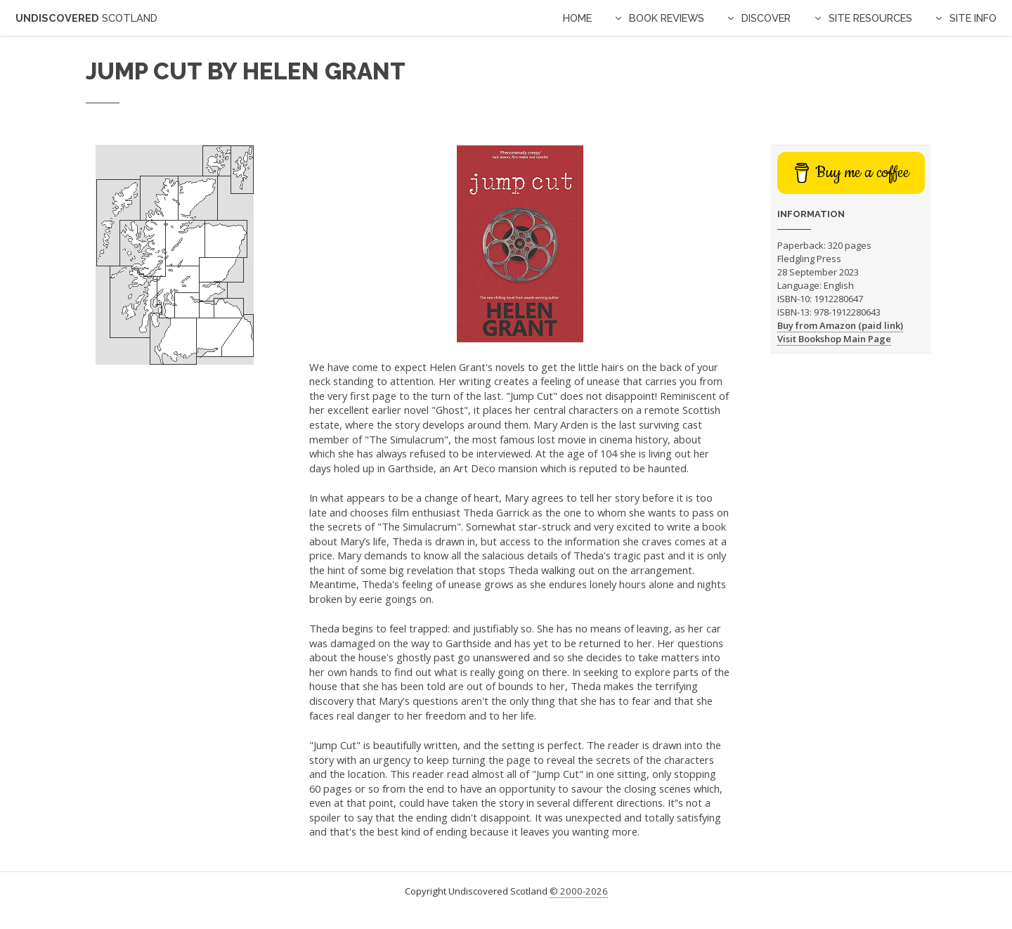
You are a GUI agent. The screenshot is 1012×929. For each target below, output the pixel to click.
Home (577, 18)
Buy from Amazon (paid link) (840, 325)
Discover (766, 18)
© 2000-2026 (579, 891)
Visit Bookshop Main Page (834, 338)
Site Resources (870, 18)
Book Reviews (666, 18)
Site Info (973, 18)
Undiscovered (86, 18)
